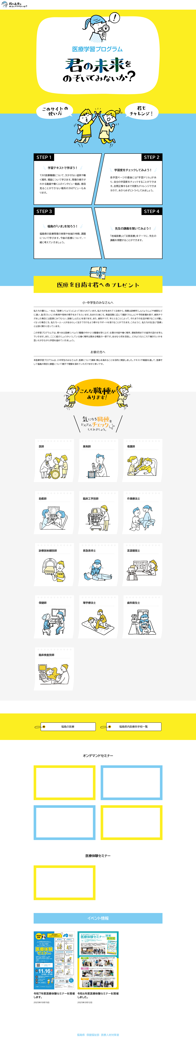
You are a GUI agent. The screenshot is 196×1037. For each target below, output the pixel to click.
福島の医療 (67, 726)
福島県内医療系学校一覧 (133, 726)
